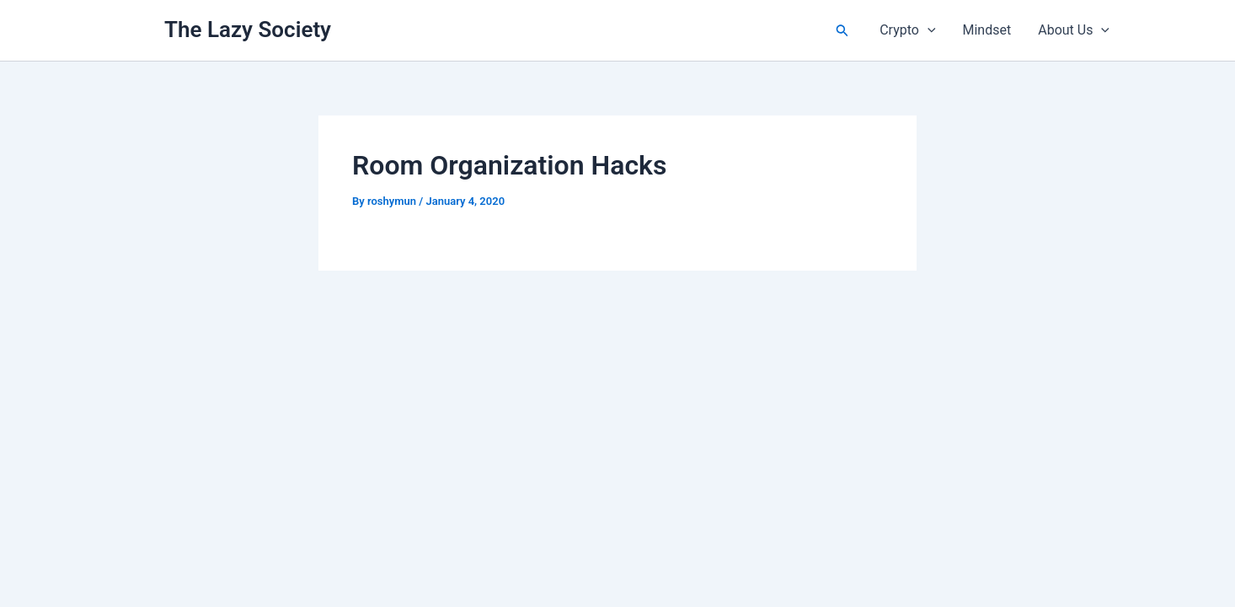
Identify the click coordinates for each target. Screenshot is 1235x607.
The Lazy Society (247, 29)
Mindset (987, 30)
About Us (1073, 30)
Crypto (907, 30)
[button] (842, 30)
